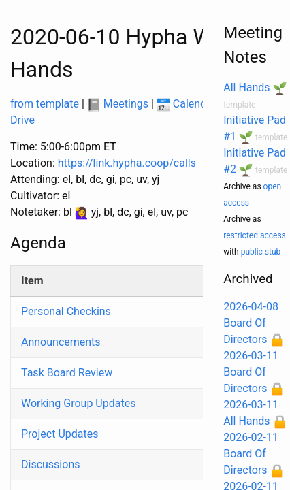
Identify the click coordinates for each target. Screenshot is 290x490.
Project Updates (59, 433)
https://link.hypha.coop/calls (127, 163)
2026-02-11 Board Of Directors (250, 453)
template (239, 105)
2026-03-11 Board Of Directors (250, 372)
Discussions (50, 464)
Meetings (117, 103)
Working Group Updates (78, 403)
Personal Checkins (66, 311)
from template (44, 103)
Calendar (186, 103)
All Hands (246, 87)
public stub (261, 252)
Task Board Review (66, 372)
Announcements (61, 342)
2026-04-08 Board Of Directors (250, 323)
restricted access (254, 235)
